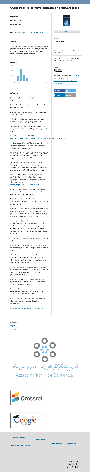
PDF (67, 31)
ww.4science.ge (20, 438)
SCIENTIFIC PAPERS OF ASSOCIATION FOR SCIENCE (29, 2)
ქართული (13, 329)
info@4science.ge (42, 440)
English (12, 326)
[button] (59, 90)
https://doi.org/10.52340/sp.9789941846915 (29, 33)
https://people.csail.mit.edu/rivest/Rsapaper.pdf (26, 308)
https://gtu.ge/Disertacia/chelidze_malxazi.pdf (26, 185)
